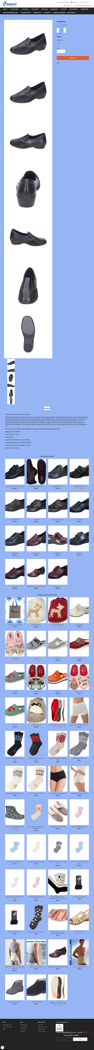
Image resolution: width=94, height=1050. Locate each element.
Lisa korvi (73, 58)
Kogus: (58, 48)
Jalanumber (60, 40)
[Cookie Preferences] (2, 1047)
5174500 (67, 2)
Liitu (82, 1039)
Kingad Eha (10, 16)
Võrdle (58, 62)
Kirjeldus (47, 409)
